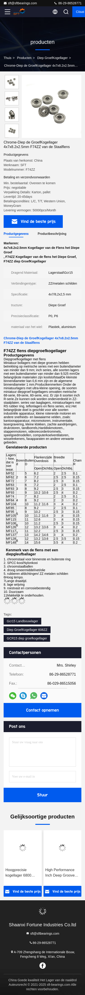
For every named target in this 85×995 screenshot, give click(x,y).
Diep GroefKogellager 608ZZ (27, 630)
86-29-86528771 (68, 3)
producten (24, 58)
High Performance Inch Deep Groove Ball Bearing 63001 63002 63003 (60, 873)
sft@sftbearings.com (20, 3)
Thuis (7, 58)
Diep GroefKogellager (52, 58)
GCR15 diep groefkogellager (27, 638)
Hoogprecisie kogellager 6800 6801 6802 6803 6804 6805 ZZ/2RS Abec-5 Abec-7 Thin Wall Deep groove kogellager (21, 873)
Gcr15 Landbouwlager (22, 621)
